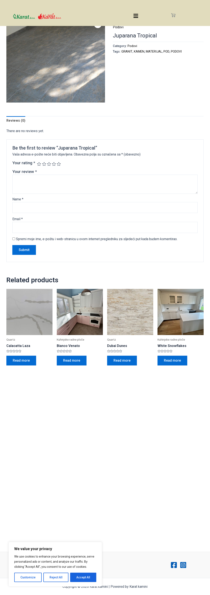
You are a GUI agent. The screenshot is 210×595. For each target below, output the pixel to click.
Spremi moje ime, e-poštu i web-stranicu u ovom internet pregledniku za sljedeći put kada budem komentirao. (96, 239)
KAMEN (139, 51)
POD (166, 51)
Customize (27, 577)
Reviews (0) (15, 120)
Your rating (23, 162)
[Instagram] (183, 565)
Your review (24, 171)
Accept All (83, 577)
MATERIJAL (154, 51)
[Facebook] (173, 565)
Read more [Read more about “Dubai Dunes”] (122, 360)
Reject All (56, 577)
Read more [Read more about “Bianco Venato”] (71, 360)
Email (17, 219)
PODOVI (176, 51)
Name (17, 199)
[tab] (15, 120)
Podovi (118, 27)
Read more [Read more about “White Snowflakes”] (172, 360)
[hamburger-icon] (136, 16)
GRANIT (126, 51)
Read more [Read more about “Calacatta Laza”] (21, 360)
